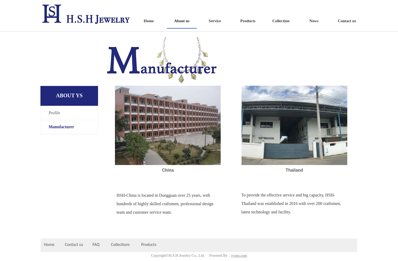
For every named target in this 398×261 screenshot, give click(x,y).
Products (149, 244)
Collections (120, 244)
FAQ (95, 244)
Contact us (74, 244)
